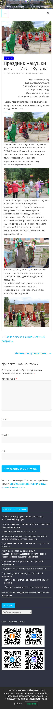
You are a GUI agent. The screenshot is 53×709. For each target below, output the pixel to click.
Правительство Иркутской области (19, 531)
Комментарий (9, 378)
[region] (26, 4)
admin (21, 73)
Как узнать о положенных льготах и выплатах (26, 587)
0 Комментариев (34, 73)
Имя (4, 419)
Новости (8, 58)
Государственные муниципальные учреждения (24, 568)
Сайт (4, 451)
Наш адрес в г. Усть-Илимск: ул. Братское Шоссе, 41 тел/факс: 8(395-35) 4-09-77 (47, 1)
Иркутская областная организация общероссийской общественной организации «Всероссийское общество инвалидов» (24, 553)
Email (5, 435)
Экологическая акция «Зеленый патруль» (23, 339)
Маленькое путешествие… (33, 353)
